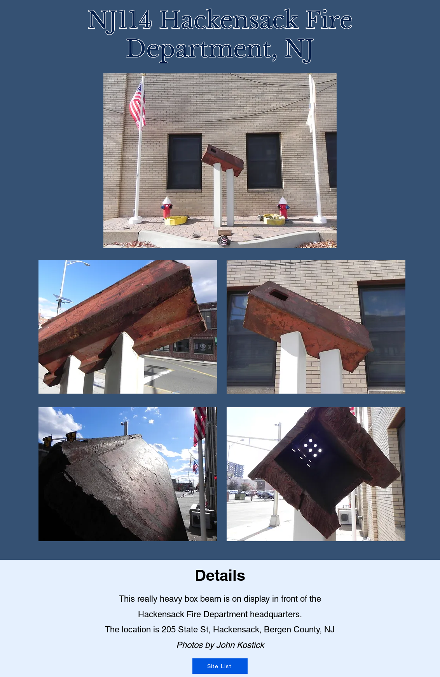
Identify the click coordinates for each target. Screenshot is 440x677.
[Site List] (220, 666)
